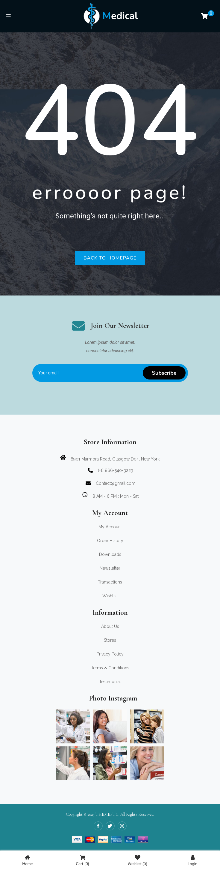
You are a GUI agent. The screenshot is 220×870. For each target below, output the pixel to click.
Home (27, 860)
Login (192, 860)
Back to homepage (110, 258)
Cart (82, 860)
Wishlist (137, 860)
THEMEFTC (107, 814)
